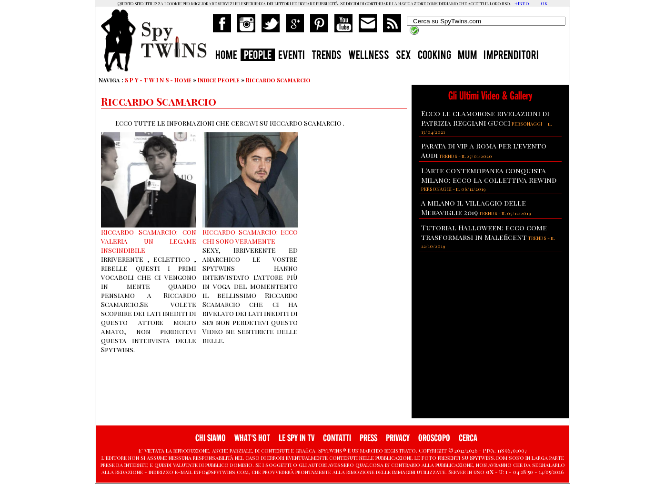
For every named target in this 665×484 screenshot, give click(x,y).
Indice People (219, 80)
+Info (521, 3)
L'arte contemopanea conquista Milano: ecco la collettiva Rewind (488, 175)
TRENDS (327, 56)
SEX (403, 56)
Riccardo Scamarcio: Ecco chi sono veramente (250, 236)
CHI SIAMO (210, 438)
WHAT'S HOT (252, 438)
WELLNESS (368, 56)
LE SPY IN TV (296, 438)
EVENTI (291, 56)
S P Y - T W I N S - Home (158, 80)
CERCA (468, 438)
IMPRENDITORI (511, 56)
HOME (226, 56)
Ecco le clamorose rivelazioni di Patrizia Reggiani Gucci (485, 118)
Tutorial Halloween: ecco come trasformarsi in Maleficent (484, 232)
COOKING (434, 56)
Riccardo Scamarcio (278, 80)
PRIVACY (398, 438)
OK (544, 3)
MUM (467, 56)
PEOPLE (258, 56)
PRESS (368, 438)
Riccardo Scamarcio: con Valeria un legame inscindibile (148, 241)
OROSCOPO (434, 438)
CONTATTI (337, 438)
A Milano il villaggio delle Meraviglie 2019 (473, 207)
